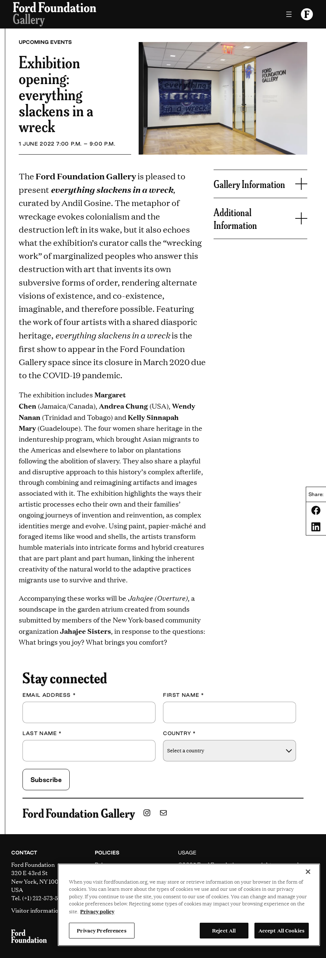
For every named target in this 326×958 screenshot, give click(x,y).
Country (179, 733)
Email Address (49, 695)
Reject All (224, 930)
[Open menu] (288, 14)
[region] (189, 904)
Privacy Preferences (101, 930)
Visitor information (36, 910)
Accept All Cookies (282, 930)
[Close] (308, 871)
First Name (183, 695)
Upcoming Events (45, 42)
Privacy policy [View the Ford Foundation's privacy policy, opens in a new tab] (97, 911)
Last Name (42, 733)
